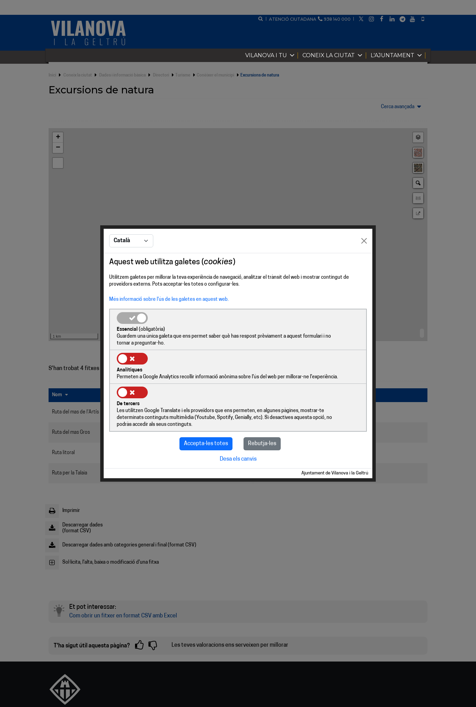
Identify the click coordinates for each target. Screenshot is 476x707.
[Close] (364, 258)
